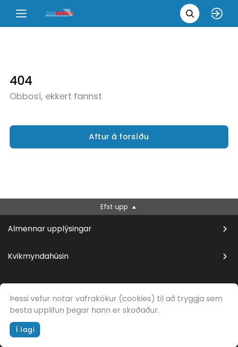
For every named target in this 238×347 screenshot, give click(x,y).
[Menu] (21, 13)
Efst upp (119, 207)
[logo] (60, 13)
